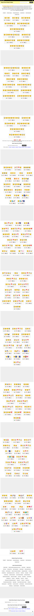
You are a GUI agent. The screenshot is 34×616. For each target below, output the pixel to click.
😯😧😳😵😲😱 (22, 79)
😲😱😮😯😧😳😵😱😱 (17, 134)
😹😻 (4, 506)
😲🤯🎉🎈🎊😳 (25, 445)
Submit (27, 602)
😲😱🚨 (6, 440)
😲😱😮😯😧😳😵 (23, 123)
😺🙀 (13, 506)
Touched (26, 578)
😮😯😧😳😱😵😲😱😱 (12, 68)
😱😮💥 (28, 301)
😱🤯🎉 (16, 340)
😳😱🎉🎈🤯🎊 (23, 462)
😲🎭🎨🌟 (8, 384)
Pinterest (19, 608)
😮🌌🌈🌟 (25, 195)
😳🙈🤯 (17, 473)
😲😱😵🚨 (17, 418)
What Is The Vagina (14, 576)
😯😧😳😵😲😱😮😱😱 (11, 90)
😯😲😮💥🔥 (23, 278)
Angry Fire (18, 580)
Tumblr (25, 608)
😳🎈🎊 (25, 451)
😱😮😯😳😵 (26, 118)
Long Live (22, 580)
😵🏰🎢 (21, 495)
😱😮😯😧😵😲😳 (9, 96)
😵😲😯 (29, 495)
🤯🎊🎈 (13, 518)
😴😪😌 (4, 495)
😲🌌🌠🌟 (25, 351)
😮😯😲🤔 (6, 234)
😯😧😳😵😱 (25, 73)
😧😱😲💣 (25, 178)
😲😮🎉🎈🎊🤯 (17, 390)
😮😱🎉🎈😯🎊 (12, 240)
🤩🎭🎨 (17, 512)
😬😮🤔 (8, 195)
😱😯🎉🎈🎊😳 (17, 328)
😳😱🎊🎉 (7, 468)
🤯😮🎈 (14, 523)
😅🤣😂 (4, 173)
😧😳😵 (7, 18)
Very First (22, 578)
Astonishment (22, 560)
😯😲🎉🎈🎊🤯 (26, 273)
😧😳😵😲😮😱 (10, 23)
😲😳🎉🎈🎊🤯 (16, 440)
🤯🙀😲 (13, 551)
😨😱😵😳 (18, 190)
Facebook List (8, 578)
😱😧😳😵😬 (6, 301)
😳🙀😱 (8, 473)
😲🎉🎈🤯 (17, 362)
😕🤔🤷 (8, 178)
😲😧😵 (26, 384)
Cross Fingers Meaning (19, 574)
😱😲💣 (7, 334)
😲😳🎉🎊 (27, 440)
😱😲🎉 (28, 328)
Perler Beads (21, 569)
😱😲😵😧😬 (25, 334)
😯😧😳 (7, 73)
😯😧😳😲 (15, 73)
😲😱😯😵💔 (7, 412)
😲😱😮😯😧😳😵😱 (17, 129)
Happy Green (28, 567)
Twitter (10, 608)
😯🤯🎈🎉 (25, 290)
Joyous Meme (29, 576)
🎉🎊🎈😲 (17, 167)
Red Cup (4, 569)
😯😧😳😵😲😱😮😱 (24, 84)
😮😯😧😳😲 (26, 68)
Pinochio (13, 578)
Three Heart (23, 567)
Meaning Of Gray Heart (6, 576)
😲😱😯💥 (27, 406)
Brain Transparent (15, 569)
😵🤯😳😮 (26, 501)
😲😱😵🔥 (27, 412)
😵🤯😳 (18, 501)
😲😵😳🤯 (6, 445)
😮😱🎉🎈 (15, 234)
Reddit (23, 608)
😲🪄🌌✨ (8, 451)
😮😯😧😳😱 (26, 34)
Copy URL (24, 145)
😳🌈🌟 (17, 451)
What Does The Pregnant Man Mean (10, 580)
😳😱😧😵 (17, 468)
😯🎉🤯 (29, 251)
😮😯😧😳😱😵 (10, 40)
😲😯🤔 (28, 395)
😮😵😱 (13, 251)
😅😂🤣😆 (27, 167)
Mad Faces (27, 580)
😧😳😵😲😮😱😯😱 (17, 29)
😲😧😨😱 (17, 384)
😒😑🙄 (13, 173)
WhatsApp (28, 608)
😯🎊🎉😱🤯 (6, 273)
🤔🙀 (21, 506)
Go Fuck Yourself (16, 585)
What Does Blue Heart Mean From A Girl (14, 567)
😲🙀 (15, 445)
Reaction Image (9, 560)
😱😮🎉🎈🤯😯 (18, 301)
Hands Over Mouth (12, 574)
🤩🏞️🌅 (25, 512)
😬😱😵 (16, 195)
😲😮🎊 (27, 390)
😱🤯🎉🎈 (25, 340)
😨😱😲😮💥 (8, 190)
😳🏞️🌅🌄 (10, 456)
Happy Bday (17, 578)
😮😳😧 (18, 245)
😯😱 (16, 273)
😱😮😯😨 (6, 328)
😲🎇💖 (25, 356)
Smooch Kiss (6, 574)
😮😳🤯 (4, 251)
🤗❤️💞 (29, 506)
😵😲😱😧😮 (8, 501)
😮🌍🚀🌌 (21, 201)
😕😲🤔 (29, 173)
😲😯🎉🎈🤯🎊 (8, 395)
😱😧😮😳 (25, 295)
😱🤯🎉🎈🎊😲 (8, 345)
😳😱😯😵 (26, 468)
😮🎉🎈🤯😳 (8, 223)
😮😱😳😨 (23, 240)
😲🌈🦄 (17, 351)
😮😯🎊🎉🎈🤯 (16, 228)
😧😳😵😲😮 (25, 18)
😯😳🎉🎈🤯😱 (10, 284)
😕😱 (21, 173)
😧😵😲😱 (27, 184)
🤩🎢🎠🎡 (8, 512)
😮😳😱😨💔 (27, 245)
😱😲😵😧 (15, 334)
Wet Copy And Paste (28, 569)
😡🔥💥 (16, 178)
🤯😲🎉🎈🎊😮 (25, 523)
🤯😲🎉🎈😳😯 (17, 529)
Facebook (12, 608)
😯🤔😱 (17, 290)
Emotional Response (16, 560)
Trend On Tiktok (22, 585)
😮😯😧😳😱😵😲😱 (17, 46)
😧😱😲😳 (7, 184)
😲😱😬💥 (18, 406)
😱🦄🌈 (19, 345)
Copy (9, 20)
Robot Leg (10, 585)
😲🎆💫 (8, 356)
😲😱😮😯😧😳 (10, 123)
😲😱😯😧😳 (7, 167)
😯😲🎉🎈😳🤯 (11, 278)
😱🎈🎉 (8, 295)
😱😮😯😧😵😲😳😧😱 (12, 118)
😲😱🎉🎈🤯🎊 (8, 406)
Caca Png (19, 576)
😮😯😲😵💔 (27, 228)
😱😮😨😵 (17, 306)
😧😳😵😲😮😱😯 (23, 23)
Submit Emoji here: (8, 602)
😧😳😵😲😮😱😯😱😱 (12, 34)
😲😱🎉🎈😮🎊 (22, 401)
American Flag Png (27, 574)
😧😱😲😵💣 (17, 184)
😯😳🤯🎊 (8, 290)
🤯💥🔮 (29, 518)
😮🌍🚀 (12, 201)
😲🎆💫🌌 (17, 356)
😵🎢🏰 (13, 495)
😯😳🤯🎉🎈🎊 (23, 284)
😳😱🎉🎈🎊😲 (21, 456)
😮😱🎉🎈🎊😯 (26, 234)
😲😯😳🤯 (19, 395)
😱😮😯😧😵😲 (26, 90)
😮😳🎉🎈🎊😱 (7, 245)
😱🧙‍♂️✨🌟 (8, 351)
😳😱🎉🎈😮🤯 (10, 462)
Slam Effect (24, 576)
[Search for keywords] (24, 2)
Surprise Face (17, 14)
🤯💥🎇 (21, 518)
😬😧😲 (27, 190)
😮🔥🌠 (18, 223)
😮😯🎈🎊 (5, 228)
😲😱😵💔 (17, 412)
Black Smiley (5, 567)
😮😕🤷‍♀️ (26, 223)
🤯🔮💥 (6, 523)
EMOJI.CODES (2, 0)
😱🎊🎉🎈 (16, 295)
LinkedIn (16, 608)
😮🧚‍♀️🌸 (21, 251)
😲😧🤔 (6, 390)
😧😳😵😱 (15, 18)
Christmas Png (9, 569)
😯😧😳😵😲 (10, 79)
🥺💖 (21, 551)
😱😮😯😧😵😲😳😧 (24, 96)
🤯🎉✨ (4, 518)
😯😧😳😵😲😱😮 (9, 84)
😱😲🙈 (8, 340)
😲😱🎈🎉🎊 (10, 401)
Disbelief (4, 560)
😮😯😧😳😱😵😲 (23, 40)
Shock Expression (28, 560)
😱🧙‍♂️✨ (27, 345)
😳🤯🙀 (25, 473)
